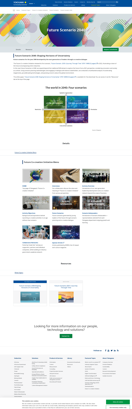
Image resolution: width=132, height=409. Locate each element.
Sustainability (106, 366)
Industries (43, 5)
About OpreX (88, 366)
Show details (88, 405)
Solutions (55, 5)
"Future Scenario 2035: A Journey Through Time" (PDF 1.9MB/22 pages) (74, 63)
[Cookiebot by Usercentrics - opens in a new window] (11, 405)
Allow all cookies (118, 394)
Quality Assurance (107, 376)
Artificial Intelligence (90, 376)
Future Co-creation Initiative (40, 10)
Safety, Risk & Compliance (38, 366)
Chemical (16, 369)
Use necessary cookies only (118, 400)
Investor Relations (68, 2)
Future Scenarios (54, 10)
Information (53, 362)
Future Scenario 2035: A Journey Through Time (66, 287)
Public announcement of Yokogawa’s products (56, 378)
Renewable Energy (19, 373)
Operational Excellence (38, 372)
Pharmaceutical (18, 382)
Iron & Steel (17, 389)
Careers (76, 2)
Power (16, 371)
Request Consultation (110, 49)
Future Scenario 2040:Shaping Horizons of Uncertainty (30, 287)
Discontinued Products (55, 382)
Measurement (53, 366)
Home (18, 10)
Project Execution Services (56, 371)
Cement (16, 380)
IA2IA (86, 371)
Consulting (52, 369)
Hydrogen (16, 376)
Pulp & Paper (17, 387)
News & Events (58, 2)
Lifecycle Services (54, 373)
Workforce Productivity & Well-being (39, 362)
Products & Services (69, 5)
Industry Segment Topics (91, 364)
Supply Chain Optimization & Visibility (39, 378)
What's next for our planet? (92, 362)
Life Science (53, 376)
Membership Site (91, 2)
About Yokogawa (111, 5)
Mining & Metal (18, 378)
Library (83, 5)
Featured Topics (95, 5)
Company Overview (108, 362)
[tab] (25, 152)
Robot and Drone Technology (92, 378)
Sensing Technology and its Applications (92, 383)
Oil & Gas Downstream (20, 364)
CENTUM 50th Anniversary (92, 380)
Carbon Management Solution (39, 385)
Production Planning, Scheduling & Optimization (38, 382)
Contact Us (82, 2)
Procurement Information (109, 373)
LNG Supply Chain (18, 366)
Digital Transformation (90, 373)
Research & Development (109, 371)
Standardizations (89, 386)
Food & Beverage (18, 385)
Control (51, 364)
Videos (69, 366)
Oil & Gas (16, 362)
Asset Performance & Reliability (37, 368)
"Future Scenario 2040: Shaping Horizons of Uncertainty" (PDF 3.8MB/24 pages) (50, 77)
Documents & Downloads (73, 362)
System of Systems (90, 369)
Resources (70, 364)
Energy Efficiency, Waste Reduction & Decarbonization (39, 374)
